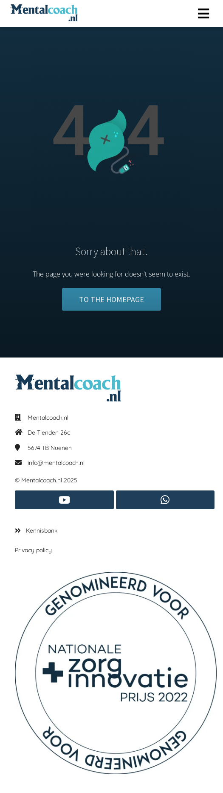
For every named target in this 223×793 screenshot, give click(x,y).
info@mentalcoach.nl (56, 463)
